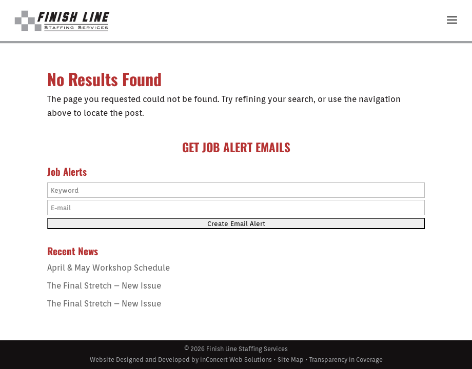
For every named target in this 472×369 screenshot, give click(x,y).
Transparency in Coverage (346, 359)
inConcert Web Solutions (236, 359)
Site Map (291, 359)
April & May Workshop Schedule (108, 268)
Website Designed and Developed (140, 359)
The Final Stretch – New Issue (104, 286)
